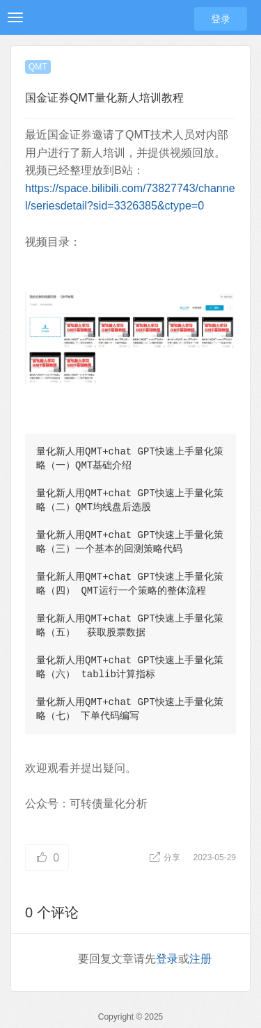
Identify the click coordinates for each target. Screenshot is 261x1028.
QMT (38, 67)
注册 (200, 959)
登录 (220, 18)
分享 (166, 857)
